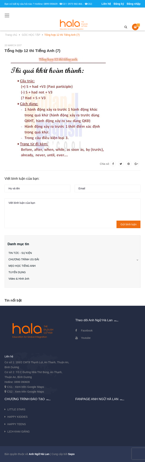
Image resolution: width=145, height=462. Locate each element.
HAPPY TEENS (16, 424)
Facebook (87, 330)
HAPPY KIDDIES (17, 416)
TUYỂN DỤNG (17, 272)
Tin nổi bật (13, 300)
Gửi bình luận (128, 224)
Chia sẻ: (105, 163)
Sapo (71, 454)
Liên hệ (106, 3)
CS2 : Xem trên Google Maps (25, 391)
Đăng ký (119, 3)
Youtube (86, 337)
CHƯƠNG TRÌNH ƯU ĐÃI (23, 259)
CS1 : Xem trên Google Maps (25, 386)
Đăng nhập (133, 3)
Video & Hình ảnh (18, 278)
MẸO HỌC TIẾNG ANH (21, 265)
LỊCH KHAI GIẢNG (18, 431)
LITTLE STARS (16, 409)
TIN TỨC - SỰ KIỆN (20, 252)
